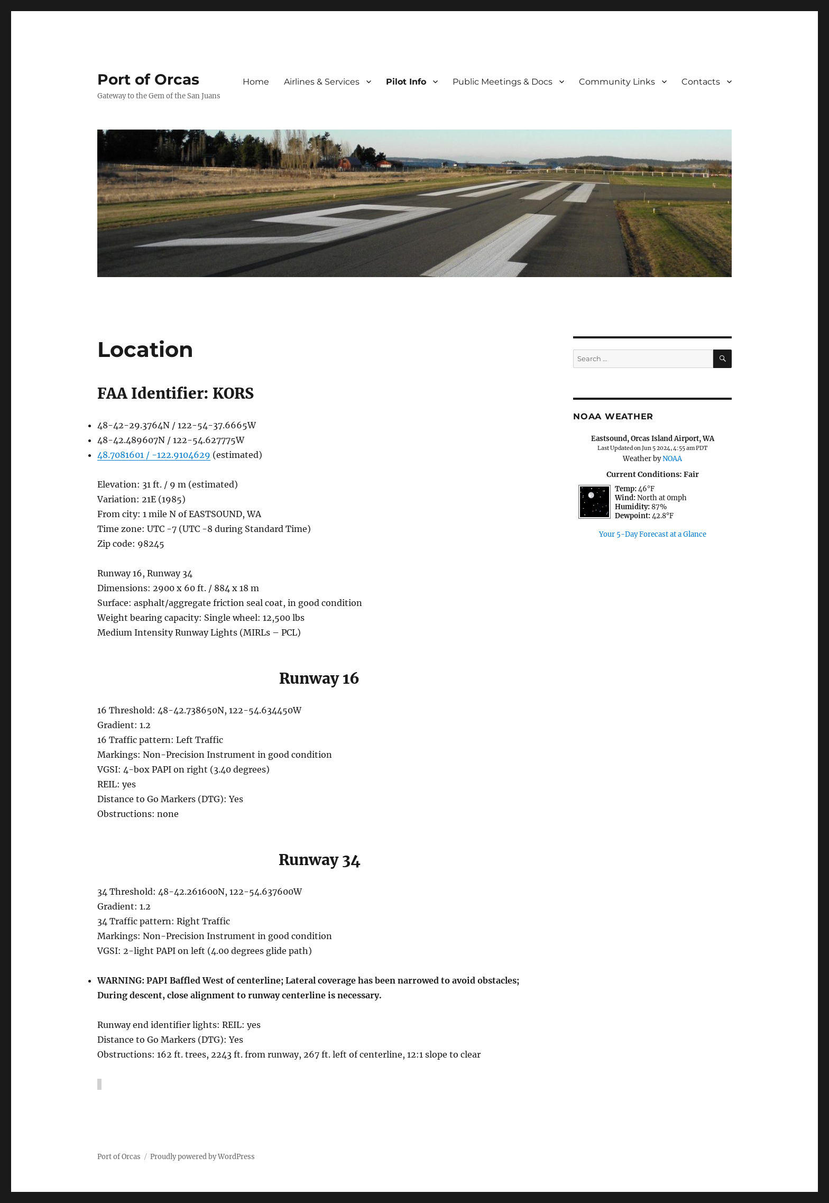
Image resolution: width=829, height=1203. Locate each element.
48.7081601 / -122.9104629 (153, 454)
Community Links (617, 82)
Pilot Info (406, 82)
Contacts (700, 82)
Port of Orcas (148, 79)
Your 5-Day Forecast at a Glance (652, 534)
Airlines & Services (322, 82)
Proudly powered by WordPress (202, 1156)
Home (256, 82)
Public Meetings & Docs (502, 82)
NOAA (672, 458)
